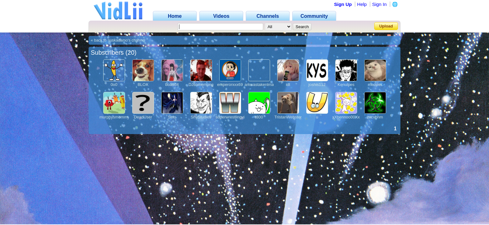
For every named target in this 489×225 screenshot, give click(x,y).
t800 (259, 117)
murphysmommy (114, 117)
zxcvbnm (375, 117)
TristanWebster (288, 117)
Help (362, 4)
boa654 (172, 84)
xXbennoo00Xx (346, 117)
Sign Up (343, 4)
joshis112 (317, 84)
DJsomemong (200, 84)
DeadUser (143, 117)
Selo (172, 117)
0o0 (114, 84)
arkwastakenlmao (260, 84)
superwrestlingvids (232, 117)
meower (375, 84)
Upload (386, 26)
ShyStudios (201, 117)
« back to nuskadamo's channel (118, 40)
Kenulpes (345, 84)
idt (288, 84)
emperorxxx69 (230, 84)
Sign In (379, 4)
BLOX (143, 84)
